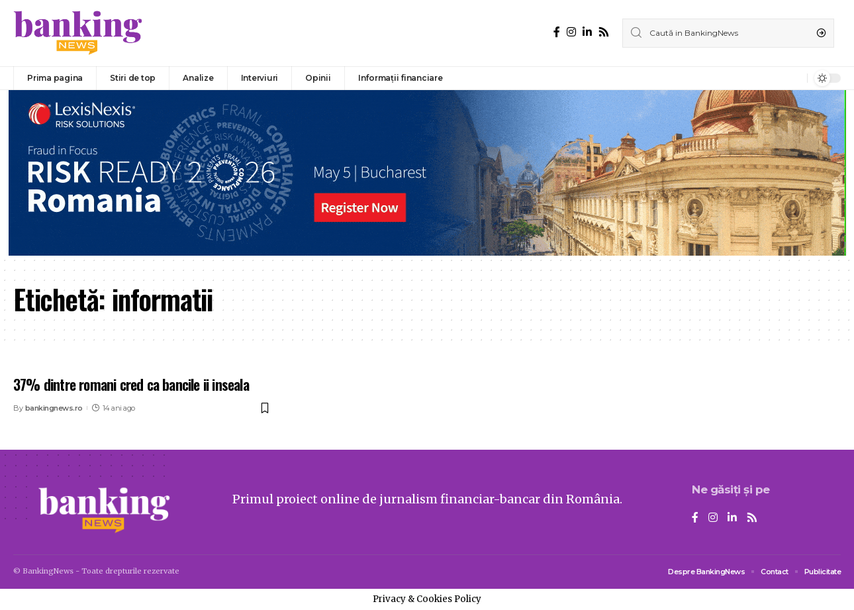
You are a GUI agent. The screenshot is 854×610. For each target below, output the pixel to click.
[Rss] (603, 32)
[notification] (793, 78)
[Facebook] (556, 32)
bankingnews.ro (54, 408)
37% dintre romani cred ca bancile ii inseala (131, 384)
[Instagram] (571, 32)
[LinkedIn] (587, 32)
